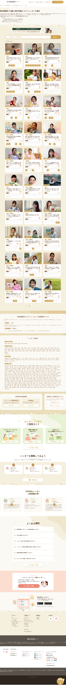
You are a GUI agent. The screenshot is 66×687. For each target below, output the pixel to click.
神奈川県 (25, 343)
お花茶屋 (15, 369)
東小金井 (24, 383)
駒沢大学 (54, 372)
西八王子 (16, 381)
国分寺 (37, 372)
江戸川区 (22, 349)
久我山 (22, 371)
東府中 (34, 383)
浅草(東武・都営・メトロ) (23, 365)
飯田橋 (33, 365)
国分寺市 (17, 350)
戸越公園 (44, 378)
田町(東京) (7, 378)
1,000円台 (57, 358)
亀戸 (48, 369)
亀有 (46, 369)
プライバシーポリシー (34, 670)
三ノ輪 (56, 384)
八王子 (42, 381)
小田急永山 (55, 368)
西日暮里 (12, 381)
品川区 (32, 347)
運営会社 (1, 670)
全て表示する (7, 353)
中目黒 (17, 380)
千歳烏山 (17, 378)
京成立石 (26, 372)
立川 (34, 377)
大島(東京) (14, 368)
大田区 (38, 347)
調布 (25, 378)
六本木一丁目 (19, 387)
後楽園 (33, 372)
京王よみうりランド (8, 372)
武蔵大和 (30, 385)
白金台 (31, 387)
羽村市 (54, 350)
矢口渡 (40, 385)
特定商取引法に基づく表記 (4, 671)
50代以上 (57, 359)
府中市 (44, 349)
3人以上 (53, 358)
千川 (5, 377)
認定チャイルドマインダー (30, 358)
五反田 (9, 374)
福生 (12, 384)
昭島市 (47, 349)
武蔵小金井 (7, 385)
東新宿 (38, 387)
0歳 (21, 359)
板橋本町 (49, 365)
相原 (5, 365)
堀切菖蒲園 (24, 384)
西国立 (42, 380)
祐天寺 (48, 385)
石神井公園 (52, 374)
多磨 (10, 378)
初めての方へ (31, 2)
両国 (57, 385)
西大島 (32, 380)
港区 (13, 347)
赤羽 (10, 365)
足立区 (15, 349)
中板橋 (54, 378)
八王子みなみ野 (47, 381)
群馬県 (12, 343)
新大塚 (14, 375)
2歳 (25, 359)
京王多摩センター (43, 371)
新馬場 (34, 375)
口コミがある (12, 361)
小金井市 (57, 349)
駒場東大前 (59, 372)
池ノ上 (40, 365)
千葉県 (19, 343)
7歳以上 (36, 359)
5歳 (32, 359)
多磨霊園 (13, 378)
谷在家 (54, 387)
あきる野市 (58, 350)
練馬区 (12, 349)
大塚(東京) (19, 368)
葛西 (22, 369)
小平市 (6, 350)
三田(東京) (43, 384)
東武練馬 (30, 378)
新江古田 (6, 375)
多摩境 (51, 377)
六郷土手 (6, 387)
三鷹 (46, 384)
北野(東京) (10, 371)
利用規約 (5, 670)
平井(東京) (45, 383)
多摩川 (47, 377)
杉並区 (52, 347)
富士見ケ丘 (50, 383)
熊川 (30, 371)
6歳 (34, 359)
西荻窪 (35, 380)
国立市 (20, 350)
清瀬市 (34, 350)
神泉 (31, 375)
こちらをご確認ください (18, 21)
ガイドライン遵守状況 (42, 670)
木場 (16, 371)
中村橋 (14, 380)
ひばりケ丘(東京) (39, 383)
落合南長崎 (11, 369)
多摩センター (55, 377)
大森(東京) (24, 368)
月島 (27, 378)
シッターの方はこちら (58, 2)
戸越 (37, 378)
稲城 (58, 365)
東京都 (22, 343)
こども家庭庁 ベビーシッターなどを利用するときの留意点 (55, 670)
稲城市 (50, 350)
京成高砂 (22, 372)
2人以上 (49, 358)
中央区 (10, 347)
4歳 (29, 359)
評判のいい (7, 361)
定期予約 (6, 358)
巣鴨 (47, 375)
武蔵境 (15, 385)
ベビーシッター (24, 13)
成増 (20, 380)
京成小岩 (18, 372)
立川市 (30, 349)
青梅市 (41, 349)
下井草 (42, 374)
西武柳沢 (54, 375)
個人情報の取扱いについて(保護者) (25, 670)
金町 (27, 369)
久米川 (33, 371)
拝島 (35, 381)
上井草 (32, 369)
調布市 (51, 349)
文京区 (19, 347)
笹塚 (18, 374)
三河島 (36, 384)
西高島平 (56, 380)
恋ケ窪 (30, 372)
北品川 (58, 369)
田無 (42, 377)
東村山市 (12, 350)
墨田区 (25, 347)
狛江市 (27, 350)
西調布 (8, 381)
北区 (58, 347)
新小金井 (25, 375)
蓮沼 (37, 381)
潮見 (31, 374)
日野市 (9, 350)
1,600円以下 (7, 359)
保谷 (21, 384)
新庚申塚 (42, 387)
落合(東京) (7, 369)
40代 (54, 359)
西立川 (59, 380)
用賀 (51, 385)
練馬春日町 (31, 381)
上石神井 (39, 369)
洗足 (10, 377)
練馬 (27, 381)
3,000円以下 (17, 359)
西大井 (28, 380)
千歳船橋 (21, 378)
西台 (5, 381)
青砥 (8, 365)
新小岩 (17, 375)
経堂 (19, 371)
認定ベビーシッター (20, 358)
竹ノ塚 (31, 377)
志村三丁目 (38, 374)
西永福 (25, 380)
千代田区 (6, 347)
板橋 (46, 365)
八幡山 (52, 381)
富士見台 (54, 383)
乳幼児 (43, 359)
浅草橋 (30, 365)
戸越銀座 (40, 378)
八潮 (47, 387)
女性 (46, 358)
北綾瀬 (55, 369)
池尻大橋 (37, 365)
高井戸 (24, 377)
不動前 (15, 384)
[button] (3, 469)
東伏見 (31, 383)
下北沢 (48, 374)
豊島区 (55, 347)
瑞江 (39, 384)
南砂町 (49, 384)
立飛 (40, 377)
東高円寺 (20, 383)
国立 (28, 371)
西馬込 (20, 381)
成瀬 (22, 380)
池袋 (43, 365)
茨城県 (6, 343)
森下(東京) (37, 385)
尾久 (43, 368)
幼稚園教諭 (14, 358)
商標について (11, 671)
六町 (45, 387)
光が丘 (59, 381)
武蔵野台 (25, 385)
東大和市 (30, 350)
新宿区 (15, 347)
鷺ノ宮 (12, 374)
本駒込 (28, 384)
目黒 (33, 385)
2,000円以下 (12, 359)
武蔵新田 (21, 385)
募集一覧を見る (35, 480)
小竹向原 (43, 372)
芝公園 (33, 374)
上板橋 (36, 369)
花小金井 (56, 381)
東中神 (28, 383)
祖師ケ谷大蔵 (17, 377)
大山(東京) (33, 368)
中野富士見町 (7, 380)
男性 (43, 358)
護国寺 (6, 374)
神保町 (44, 375)
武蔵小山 (11, 385)
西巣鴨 (52, 380)
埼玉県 (15, 343)
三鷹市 (37, 349)
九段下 (25, 371)
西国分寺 (45, 380)
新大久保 (10, 375)
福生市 (24, 350)
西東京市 (6, 352)
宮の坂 (59, 384)
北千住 (6, 371)
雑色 (22, 377)
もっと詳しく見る (35, 565)
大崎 (11, 368)
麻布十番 (24, 387)
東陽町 (34, 378)
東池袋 (9, 383)
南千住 (53, 384)
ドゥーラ (37, 358)
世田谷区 (42, 347)
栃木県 (9, 343)
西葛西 (38, 380)
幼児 (46, 359)
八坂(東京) (45, 385)
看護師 (41, 358)
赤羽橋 (35, 387)
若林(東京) (14, 387)
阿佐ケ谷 (16, 365)
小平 (46, 372)
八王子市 (26, 349)
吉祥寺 (14, 371)
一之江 (55, 365)
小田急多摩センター (48, 368)
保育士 (10, 358)
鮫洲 (21, 374)
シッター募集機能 (40, 459)
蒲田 (30, 369)
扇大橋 (50, 387)
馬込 (31, 384)
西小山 (49, 380)
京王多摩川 (37, 371)
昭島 (13, 365)
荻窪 (41, 368)
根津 (25, 381)
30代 (51, 359)
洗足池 (13, 377)
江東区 (28, 347)
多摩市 (47, 350)
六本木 (10, 387)
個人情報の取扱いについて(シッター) (13, 670)
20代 (49, 359)
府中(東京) (9, 384)
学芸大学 (51, 369)
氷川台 (6, 383)
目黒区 (35, 347)
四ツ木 (54, 385)
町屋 (34, 384)
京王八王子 (54, 371)
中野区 (49, 347)
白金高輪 (28, 387)
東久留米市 (38, 350)
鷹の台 (28, 377)
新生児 (40, 359)
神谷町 (43, 369)
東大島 (12, 383)
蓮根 (40, 381)
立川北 (37, 377)
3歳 (27, 359)
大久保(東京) (7, 368)
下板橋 (45, 374)
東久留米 (16, 383)
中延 (11, 380)
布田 (5, 384)
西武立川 (50, 375)
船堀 (18, 384)
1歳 (23, 359)
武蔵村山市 (43, 350)
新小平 (28, 375)
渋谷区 (46, 347)
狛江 (48, 372)
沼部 (22, 381)
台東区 (22, 347)
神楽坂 (19, 369)
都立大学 (51, 378)
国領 (39, 372)
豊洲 (47, 378)
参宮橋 (24, 374)
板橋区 (9, 349)
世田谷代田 (59, 375)
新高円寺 (21, 375)
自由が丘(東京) (39, 375)
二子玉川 (58, 383)
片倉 (25, 369)
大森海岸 (28, 368)
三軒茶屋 (27, 374)
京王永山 (49, 371)
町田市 (54, 349)
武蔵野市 (34, 349)
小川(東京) (37, 368)
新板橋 (56, 374)
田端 (44, 377)
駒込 (51, 372)
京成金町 (14, 372)
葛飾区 (19, 349)
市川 (52, 365)
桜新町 (15, 374)
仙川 (8, 377)
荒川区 (6, 349)
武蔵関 (18, 385)
